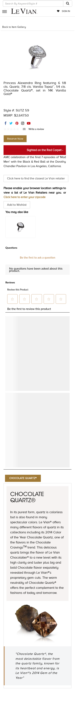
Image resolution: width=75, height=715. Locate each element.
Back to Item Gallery (14, 27)
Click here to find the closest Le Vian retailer (36, 178)
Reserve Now (15, 138)
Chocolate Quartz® (23, 478)
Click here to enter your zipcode (24, 197)
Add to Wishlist (17, 204)
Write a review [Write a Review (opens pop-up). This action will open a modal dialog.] (36, 129)
